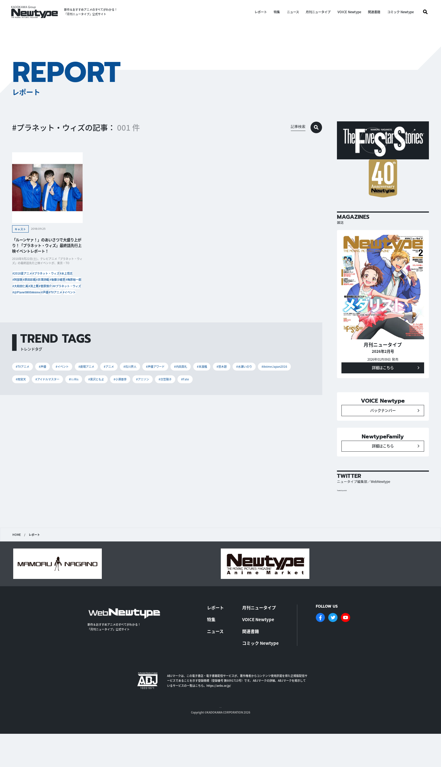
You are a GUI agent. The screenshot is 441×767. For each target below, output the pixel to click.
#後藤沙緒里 (46, 294)
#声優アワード (192, 403)
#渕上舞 (71, 302)
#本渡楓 (250, 403)
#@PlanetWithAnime (30, 319)
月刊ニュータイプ (318, 12)
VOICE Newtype (349, 12)
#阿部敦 (43, 286)
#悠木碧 (275, 403)
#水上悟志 (22, 286)
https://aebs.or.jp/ (218, 712)
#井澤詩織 (22, 294)
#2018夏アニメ (25, 277)
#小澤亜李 (223, 419)
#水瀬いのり (27, 419)
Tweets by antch (346, 518)
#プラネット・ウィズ (58, 277)
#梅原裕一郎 (24, 302)
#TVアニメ (22, 328)
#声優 (56, 319)
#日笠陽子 (280, 419)
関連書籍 (374, 12)
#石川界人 (160, 403)
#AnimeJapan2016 (64, 419)
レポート (260, 12)
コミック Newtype (400, 12)
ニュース (293, 12)
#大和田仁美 (49, 302)
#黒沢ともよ (193, 419)
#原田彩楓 (63, 286)
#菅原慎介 (22, 311)
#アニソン (251, 419)
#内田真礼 (224, 403)
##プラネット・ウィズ (52, 311)
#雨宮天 (98, 419)
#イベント (45, 328)
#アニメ (133, 403)
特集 (277, 12)
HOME (16, 563)
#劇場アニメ (105, 403)
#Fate (21, 433)
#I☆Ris (165, 419)
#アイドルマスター (132, 419)
